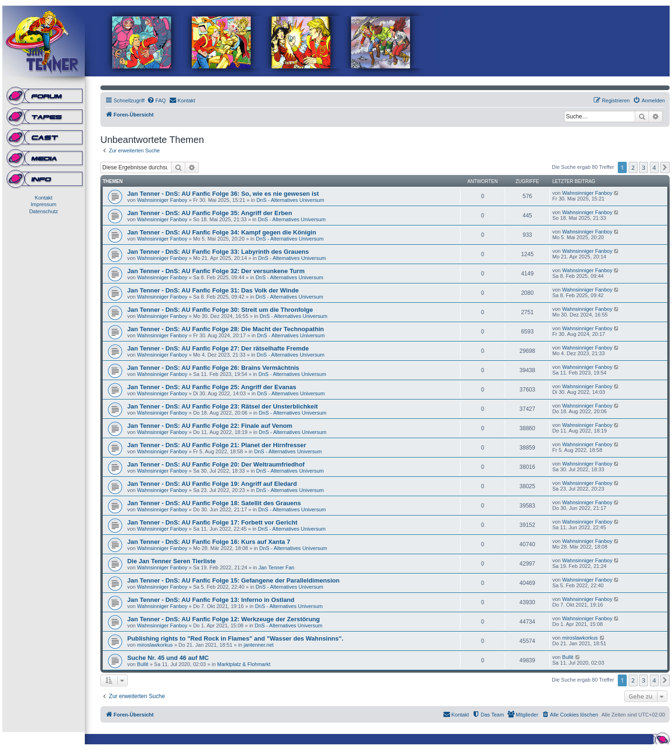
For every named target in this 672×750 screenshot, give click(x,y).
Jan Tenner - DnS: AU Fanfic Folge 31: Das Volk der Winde (213, 290)
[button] (665, 167)
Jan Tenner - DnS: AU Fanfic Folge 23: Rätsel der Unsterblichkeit (222, 406)
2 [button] (633, 167)
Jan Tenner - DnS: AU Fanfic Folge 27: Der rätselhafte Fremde (218, 348)
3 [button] (643, 167)
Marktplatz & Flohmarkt (243, 664)
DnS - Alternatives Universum (290, 200)
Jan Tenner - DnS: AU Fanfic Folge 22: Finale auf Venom (209, 425)
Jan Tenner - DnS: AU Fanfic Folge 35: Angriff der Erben (209, 213)
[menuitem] (156, 100)
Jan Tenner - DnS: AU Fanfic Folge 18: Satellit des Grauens (214, 503)
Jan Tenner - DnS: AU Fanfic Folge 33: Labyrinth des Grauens (218, 251)
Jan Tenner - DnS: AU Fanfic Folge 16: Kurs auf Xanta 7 (208, 541)
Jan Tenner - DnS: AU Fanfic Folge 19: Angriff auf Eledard (212, 483)
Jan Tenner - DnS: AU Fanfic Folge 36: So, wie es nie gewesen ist (223, 193)
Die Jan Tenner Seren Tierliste (171, 561)
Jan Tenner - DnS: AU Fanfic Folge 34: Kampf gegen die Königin (221, 232)
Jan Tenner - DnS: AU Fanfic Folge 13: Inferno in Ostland (211, 599)
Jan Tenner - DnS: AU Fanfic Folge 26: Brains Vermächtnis (213, 367)
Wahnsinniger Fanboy (162, 200)
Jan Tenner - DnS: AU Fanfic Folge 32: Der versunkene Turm (215, 271)
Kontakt (43, 197)
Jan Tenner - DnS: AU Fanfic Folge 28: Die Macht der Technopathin (225, 329)
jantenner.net (259, 645)
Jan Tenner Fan (276, 567)
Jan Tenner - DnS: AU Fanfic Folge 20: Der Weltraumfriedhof (215, 464)
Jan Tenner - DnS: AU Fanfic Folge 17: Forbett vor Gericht (212, 522)
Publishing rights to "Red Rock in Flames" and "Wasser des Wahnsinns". (235, 638)
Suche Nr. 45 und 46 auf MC (168, 657)
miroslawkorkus (155, 645)
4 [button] (654, 167)
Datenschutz (43, 211)
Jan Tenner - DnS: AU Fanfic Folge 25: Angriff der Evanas (211, 387)
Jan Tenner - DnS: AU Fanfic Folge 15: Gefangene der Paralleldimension (233, 580)
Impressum (43, 204)
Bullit (142, 664)
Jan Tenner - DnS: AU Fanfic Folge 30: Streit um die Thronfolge (220, 309)
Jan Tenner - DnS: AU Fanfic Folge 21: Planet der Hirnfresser (216, 445)
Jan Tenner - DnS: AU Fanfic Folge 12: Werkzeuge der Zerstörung (223, 619)
